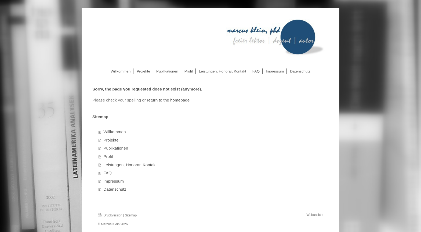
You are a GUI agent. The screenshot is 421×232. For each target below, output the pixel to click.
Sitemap (131, 215)
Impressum (113, 181)
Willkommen (114, 131)
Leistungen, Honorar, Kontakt (130, 164)
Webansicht (315, 215)
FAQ (107, 173)
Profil (108, 156)
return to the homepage (168, 100)
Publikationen (115, 148)
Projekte (110, 140)
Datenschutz (114, 189)
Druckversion (110, 215)
